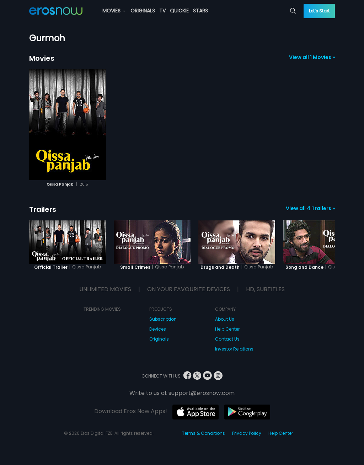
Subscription (163, 319)
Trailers (42, 209)
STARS (200, 10)
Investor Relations (234, 349)
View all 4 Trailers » (310, 208)
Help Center (227, 329)
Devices (157, 329)
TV (162, 10)
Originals (159, 339)
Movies (41, 58)
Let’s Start (319, 11)
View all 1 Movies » (312, 57)
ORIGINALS (142, 10)
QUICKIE (179, 10)
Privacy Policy (246, 433)
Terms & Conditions (203, 433)
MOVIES (113, 10)
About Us (224, 319)
